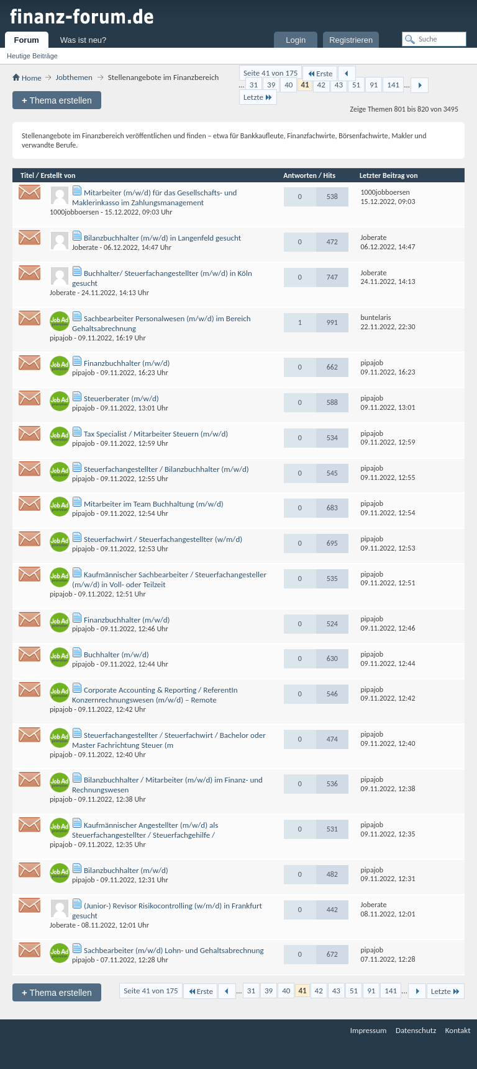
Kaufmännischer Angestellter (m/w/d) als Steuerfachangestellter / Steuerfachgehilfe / (145, 830)
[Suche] (434, 39)
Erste (319, 73)
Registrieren (351, 40)
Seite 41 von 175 (270, 73)
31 (254, 84)
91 (374, 84)
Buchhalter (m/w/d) (116, 654)
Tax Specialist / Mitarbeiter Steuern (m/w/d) (156, 433)
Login (296, 40)
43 (339, 84)
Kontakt (458, 1030)
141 (393, 84)
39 (271, 84)
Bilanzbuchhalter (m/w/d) (126, 870)
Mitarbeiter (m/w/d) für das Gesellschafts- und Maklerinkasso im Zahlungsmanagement (154, 197)
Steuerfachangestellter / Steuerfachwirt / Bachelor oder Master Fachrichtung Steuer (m (169, 740)
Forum (26, 40)
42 (321, 84)
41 (305, 84)
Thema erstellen (57, 100)
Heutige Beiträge (32, 56)
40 (288, 84)
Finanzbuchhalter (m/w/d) (127, 363)
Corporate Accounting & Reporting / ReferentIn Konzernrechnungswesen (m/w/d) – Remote (155, 694)
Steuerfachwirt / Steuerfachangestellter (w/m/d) (163, 539)
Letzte (258, 97)
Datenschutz (416, 1030)
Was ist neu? (83, 40)
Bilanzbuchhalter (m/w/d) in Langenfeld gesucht (162, 237)
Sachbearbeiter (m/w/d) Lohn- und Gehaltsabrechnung (174, 950)
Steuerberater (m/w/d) (121, 398)
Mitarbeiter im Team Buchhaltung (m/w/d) (154, 503)
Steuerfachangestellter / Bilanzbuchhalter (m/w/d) (166, 469)
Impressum (368, 1030)
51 (356, 84)
